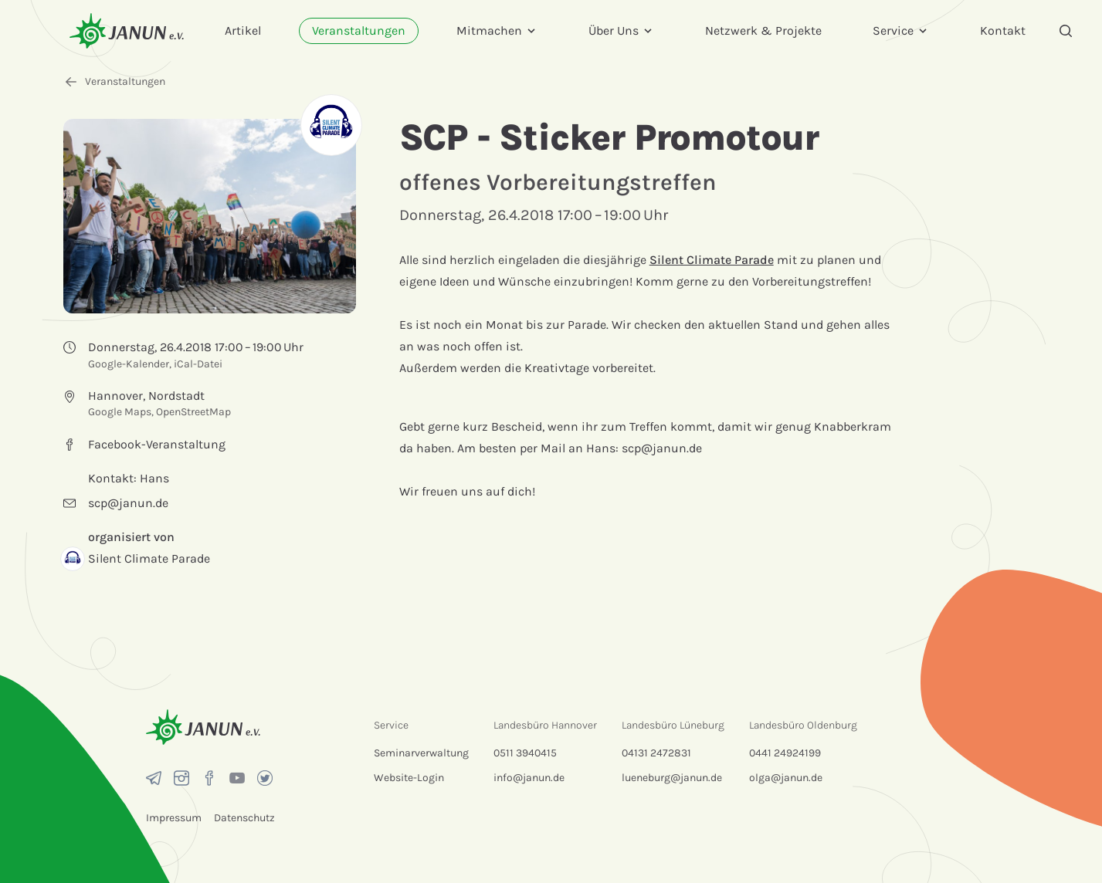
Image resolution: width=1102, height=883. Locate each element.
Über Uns (621, 30)
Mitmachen (496, 30)
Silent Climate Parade (711, 259)
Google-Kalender (128, 363)
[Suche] (1065, 31)
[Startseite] (127, 30)
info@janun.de (529, 777)
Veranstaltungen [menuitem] (358, 30)
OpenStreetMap (193, 411)
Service (901, 30)
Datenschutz (244, 817)
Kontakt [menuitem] (1003, 30)
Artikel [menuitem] (243, 30)
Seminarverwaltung (421, 753)
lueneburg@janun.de (672, 777)
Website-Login (409, 777)
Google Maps (119, 411)
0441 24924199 (785, 753)
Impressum (174, 817)
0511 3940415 (525, 753)
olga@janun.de (785, 777)
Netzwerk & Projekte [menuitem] (763, 30)
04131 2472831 (656, 753)
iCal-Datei (198, 363)
